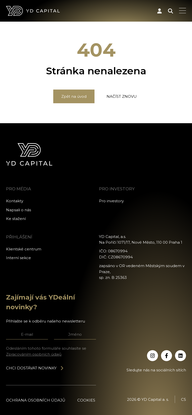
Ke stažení (16, 218)
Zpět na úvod (73, 96)
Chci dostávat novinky (35, 368)
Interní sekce (18, 257)
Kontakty (14, 201)
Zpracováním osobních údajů (34, 354)
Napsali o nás (18, 210)
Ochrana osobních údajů (35, 400)
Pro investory (111, 201)
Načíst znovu (121, 96)
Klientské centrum (23, 249)
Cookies (86, 400)
